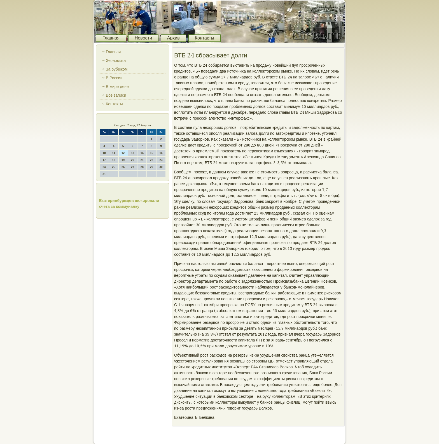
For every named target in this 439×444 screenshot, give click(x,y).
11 (113, 153)
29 (151, 167)
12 (123, 153)
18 (113, 160)
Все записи (116, 95)
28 (142, 167)
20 (132, 160)
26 (123, 167)
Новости (143, 38)
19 (123, 160)
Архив (173, 38)
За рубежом (116, 69)
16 (160, 153)
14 (142, 153)
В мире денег (118, 86)
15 (151, 153)
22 (151, 160)
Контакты (204, 38)
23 (160, 160)
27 (132, 167)
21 (142, 160)
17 (104, 160)
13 (132, 153)
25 (113, 167)
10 (104, 153)
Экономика (116, 60)
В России (114, 78)
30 (160, 167)
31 (104, 174)
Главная (111, 38)
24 (104, 167)
